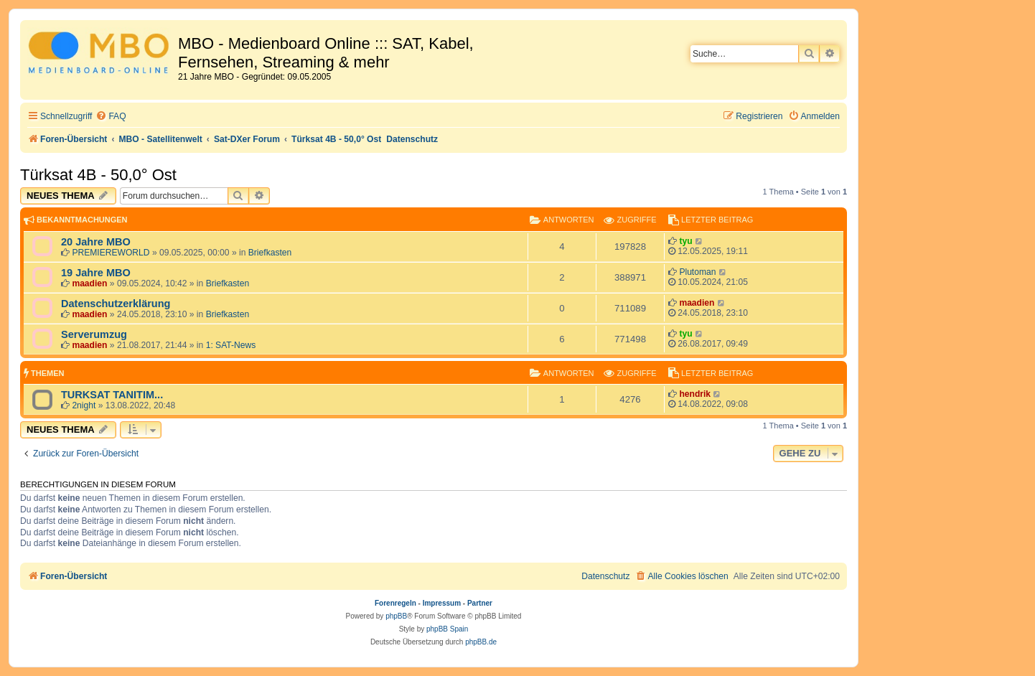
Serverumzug (94, 334)
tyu (685, 241)
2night (83, 405)
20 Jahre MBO (96, 242)
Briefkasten (270, 253)
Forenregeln (395, 603)
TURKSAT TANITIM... (112, 394)
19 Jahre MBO (96, 272)
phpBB (396, 616)
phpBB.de (481, 642)
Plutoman (697, 272)
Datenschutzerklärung (115, 303)
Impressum (442, 603)
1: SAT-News (231, 345)
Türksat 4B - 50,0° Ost (98, 175)
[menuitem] (110, 116)
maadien (89, 283)
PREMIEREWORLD (110, 253)
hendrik (695, 394)
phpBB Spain (447, 629)
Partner (479, 603)
